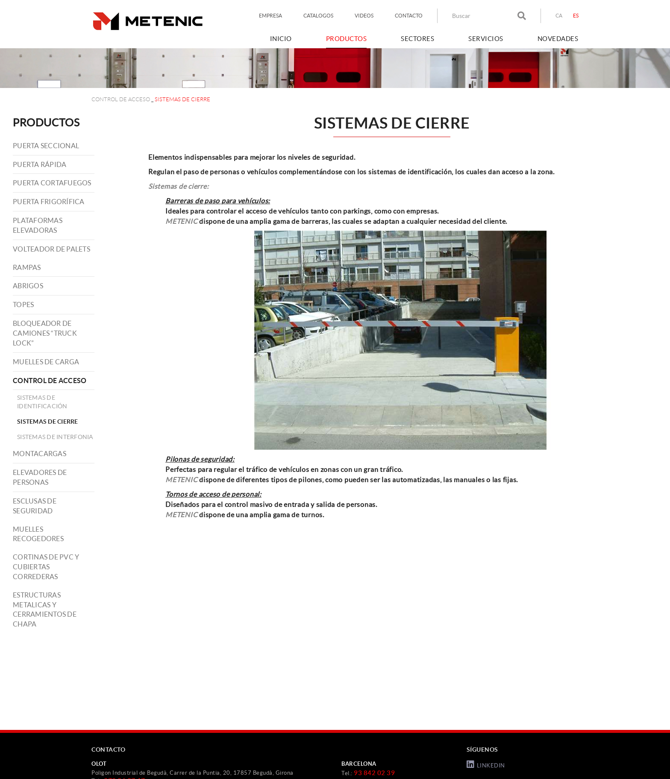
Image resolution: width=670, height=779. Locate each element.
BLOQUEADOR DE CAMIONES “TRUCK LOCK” (45, 333)
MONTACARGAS (39, 453)
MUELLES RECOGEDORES (38, 534)
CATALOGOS (318, 15)
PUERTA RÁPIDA (39, 164)
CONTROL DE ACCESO (120, 99)
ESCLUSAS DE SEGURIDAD (34, 506)
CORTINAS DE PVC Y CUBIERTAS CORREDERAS (46, 566)
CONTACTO (409, 15)
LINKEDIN (486, 764)
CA (559, 15)
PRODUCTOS (46, 122)
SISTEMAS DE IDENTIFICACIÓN (42, 402)
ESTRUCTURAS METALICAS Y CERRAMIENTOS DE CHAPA (44, 609)
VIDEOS (364, 15)
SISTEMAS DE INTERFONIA (55, 436)
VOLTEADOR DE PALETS (51, 249)
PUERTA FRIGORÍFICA (49, 201)
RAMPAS (27, 267)
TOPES (23, 304)
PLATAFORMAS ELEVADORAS (37, 225)
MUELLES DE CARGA (46, 362)
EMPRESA (270, 15)
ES (576, 15)
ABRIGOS (28, 286)
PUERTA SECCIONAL (46, 145)
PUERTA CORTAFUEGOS (52, 183)
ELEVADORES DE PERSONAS (40, 477)
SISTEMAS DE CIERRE (47, 421)
